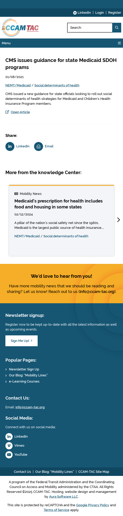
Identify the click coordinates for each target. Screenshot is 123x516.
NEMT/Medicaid (18, 85)
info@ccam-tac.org (97, 291)
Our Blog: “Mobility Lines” (28, 375)
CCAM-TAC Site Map (93, 472)
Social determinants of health (56, 85)
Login (99, 12)
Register (114, 12)
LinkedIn (84, 12)
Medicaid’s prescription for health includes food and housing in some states (58, 204)
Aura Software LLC (63, 496)
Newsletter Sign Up (24, 369)
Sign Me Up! (20, 341)
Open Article (20, 112)
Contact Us (22, 472)
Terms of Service (56, 510)
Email (49, 146)
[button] (118, 219)
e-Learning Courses (24, 381)
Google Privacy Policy (92, 505)
